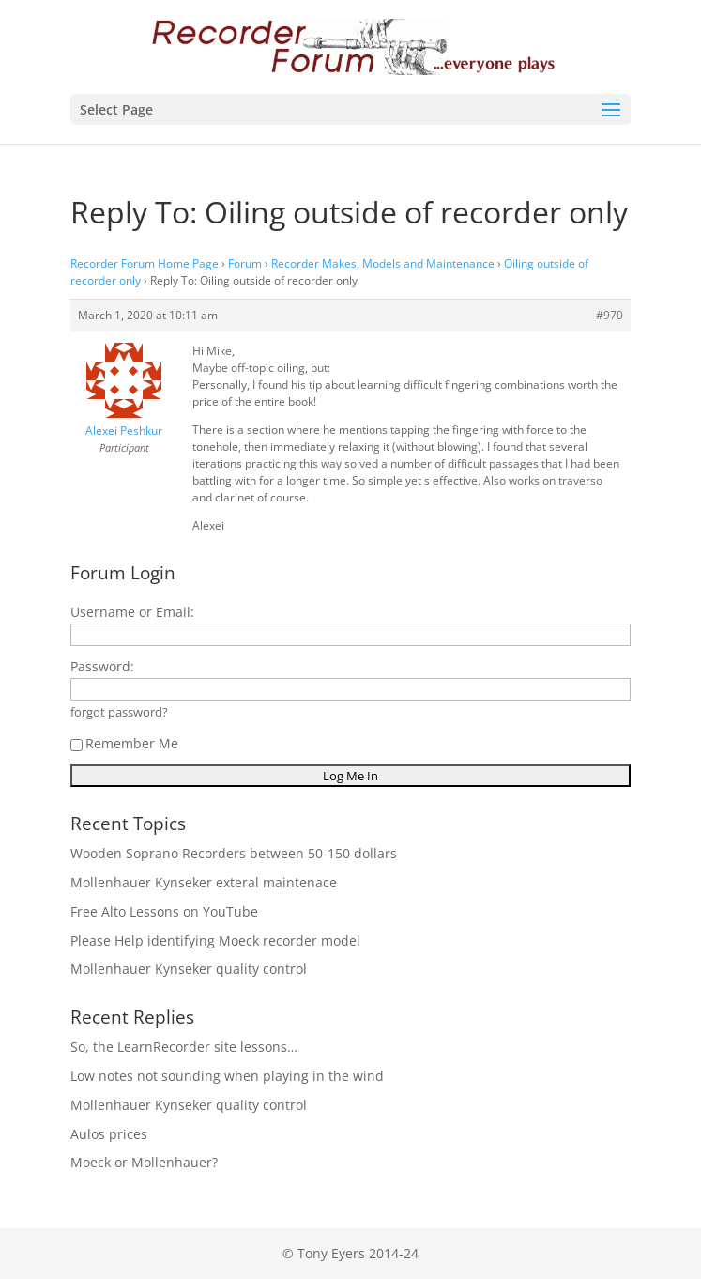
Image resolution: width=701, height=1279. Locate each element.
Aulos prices (108, 1134)
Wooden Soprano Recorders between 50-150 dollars (233, 853)
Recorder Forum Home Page (144, 263)
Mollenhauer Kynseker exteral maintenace (203, 882)
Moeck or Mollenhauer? (144, 1162)
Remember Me (124, 743)
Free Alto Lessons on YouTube (164, 911)
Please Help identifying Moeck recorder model (215, 940)
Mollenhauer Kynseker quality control (188, 969)
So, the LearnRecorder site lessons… (183, 1047)
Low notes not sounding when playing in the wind (227, 1076)
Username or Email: (132, 612)
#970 (609, 315)
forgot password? (119, 712)
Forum (245, 263)
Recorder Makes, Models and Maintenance (383, 263)
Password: (102, 666)
